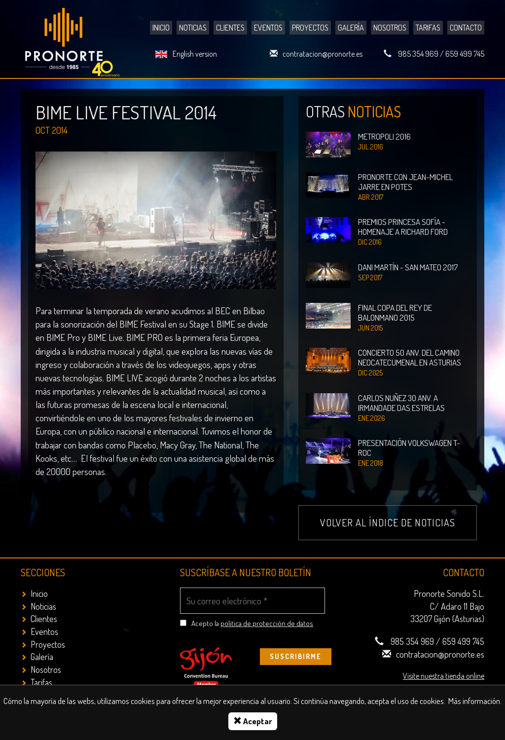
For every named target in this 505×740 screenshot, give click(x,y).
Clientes (230, 28)
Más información (474, 701)
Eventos (268, 28)
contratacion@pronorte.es (322, 54)
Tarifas (428, 28)
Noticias (193, 28)
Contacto (466, 28)
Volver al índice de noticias (387, 522)
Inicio (161, 28)
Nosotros (389, 28)
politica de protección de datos (266, 623)
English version (195, 54)
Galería (351, 28)
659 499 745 (464, 54)
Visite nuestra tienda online (443, 676)
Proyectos (310, 28)
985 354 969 (418, 54)
